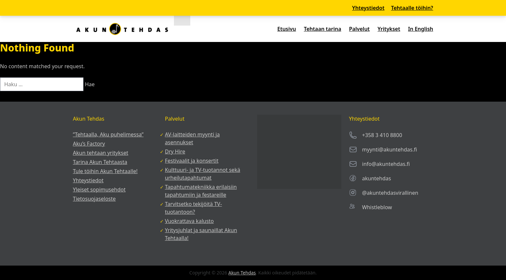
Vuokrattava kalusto (189, 221)
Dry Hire (175, 151)
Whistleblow (377, 207)
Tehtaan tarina (322, 28)
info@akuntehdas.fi (386, 164)
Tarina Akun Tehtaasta (100, 162)
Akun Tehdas (242, 273)
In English (420, 28)
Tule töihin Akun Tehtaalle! (105, 171)
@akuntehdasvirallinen (390, 192)
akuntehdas (376, 178)
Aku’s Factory (89, 143)
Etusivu (286, 28)
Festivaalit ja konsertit (192, 160)
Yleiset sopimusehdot (99, 189)
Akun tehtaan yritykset (100, 152)
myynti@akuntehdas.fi (389, 149)
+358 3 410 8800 (382, 135)
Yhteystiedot (368, 7)
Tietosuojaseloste (94, 198)
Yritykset (389, 28)
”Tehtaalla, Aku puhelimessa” (108, 134)
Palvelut (359, 28)
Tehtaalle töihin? (412, 7)
